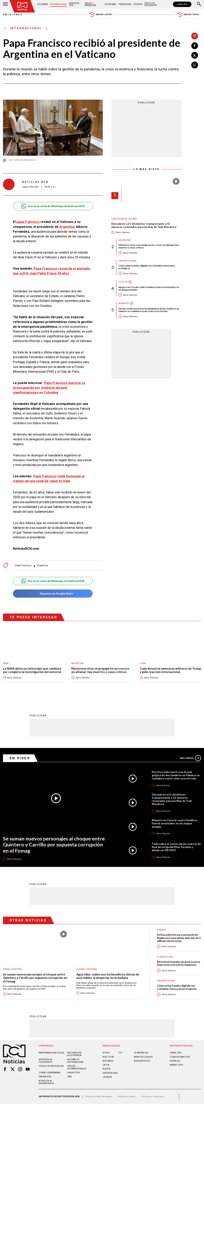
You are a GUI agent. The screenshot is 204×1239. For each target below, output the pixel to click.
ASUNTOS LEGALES (143, 1056)
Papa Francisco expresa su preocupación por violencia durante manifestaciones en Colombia (49, 387)
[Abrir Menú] (5, 4)
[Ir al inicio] (22, 6)
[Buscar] (199, 4)
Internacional (58, 4)
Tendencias (124, 4)
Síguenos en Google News (53, 593)
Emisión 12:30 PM (100, 14)
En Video (20, 758)
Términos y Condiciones (152, 1096)
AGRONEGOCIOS (142, 1060)
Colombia (42, 4)
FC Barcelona (165, 956)
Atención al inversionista (46, 1081)
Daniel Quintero (12, 969)
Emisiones (13, 14)
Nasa (5, 663)
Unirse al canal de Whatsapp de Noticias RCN (52, 206)
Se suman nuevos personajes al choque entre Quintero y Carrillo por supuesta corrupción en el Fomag (54, 844)
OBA (69, 1076)
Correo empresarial (50, 1072)
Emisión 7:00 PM (188, 14)
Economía (110, 4)
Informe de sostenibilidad (75, 1060)
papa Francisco (28, 222)
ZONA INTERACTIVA (180, 1056)
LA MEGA (107, 1077)
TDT (120, 1052)
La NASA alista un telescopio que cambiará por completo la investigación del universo (32, 670)
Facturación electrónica (74, 1053)
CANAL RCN (182, 4)
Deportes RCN (74, 4)
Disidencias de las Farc (124, 219)
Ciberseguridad (127, 261)
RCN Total (108, 1056)
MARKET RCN (176, 1064)
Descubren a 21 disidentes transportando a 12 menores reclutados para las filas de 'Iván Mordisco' (144, 225)
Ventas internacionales (76, 1067)
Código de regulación (51, 1066)
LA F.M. (106, 1064)
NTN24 (106, 1052)
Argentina (42, 565)
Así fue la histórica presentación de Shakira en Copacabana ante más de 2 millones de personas (179, 937)
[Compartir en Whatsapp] (194, 65)
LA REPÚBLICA (141, 1052)
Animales (124, 303)
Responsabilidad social (52, 1052)
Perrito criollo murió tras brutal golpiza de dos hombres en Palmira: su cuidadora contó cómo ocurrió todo (149, 309)
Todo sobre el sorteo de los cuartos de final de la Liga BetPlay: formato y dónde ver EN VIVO (176, 847)
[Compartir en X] (194, 55)
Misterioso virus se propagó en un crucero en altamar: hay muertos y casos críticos (149, 246)
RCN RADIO (108, 1060)
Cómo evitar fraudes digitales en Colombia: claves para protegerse (147, 266)
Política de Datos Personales (98, 1096)
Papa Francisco (23, 565)
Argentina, (67, 227)
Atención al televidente (45, 1060)
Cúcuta (123, 282)
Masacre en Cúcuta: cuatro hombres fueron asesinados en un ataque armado (149, 288)
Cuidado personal (86, 969)
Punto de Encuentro (150, 4)
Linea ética (73, 1072)
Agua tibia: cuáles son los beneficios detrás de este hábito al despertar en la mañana (107, 976)
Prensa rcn (45, 1076)
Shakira (161, 929)
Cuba (143, 663)
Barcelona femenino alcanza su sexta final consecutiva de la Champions (178, 963)
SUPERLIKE (175, 1060)
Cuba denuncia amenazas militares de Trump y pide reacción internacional (170, 670)
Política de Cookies (126, 1096)
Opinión (137, 4)
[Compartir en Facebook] (194, 45)
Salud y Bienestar (90, 4)
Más (190, 758)
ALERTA (106, 1068)
